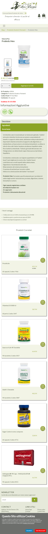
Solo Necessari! (40, 530)
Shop (3, 30)
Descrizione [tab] (6, 121)
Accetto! (29, 530)
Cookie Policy (41, 511)
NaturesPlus (6, 39)
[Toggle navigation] (4, 26)
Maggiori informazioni (28, 523)
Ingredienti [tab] (6, 125)
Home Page (28, 509)
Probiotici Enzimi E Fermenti (16, 30)
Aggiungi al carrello (27, 86)
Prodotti (27, 511)
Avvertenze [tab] (6, 129)
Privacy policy (41, 509)
